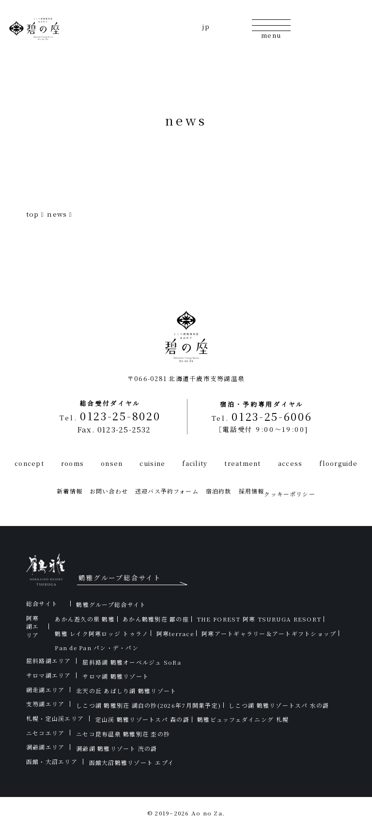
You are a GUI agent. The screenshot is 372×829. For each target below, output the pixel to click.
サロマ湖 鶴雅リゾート (115, 676)
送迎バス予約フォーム (167, 491)
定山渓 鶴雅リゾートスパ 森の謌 (142, 719)
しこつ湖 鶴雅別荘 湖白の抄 (148, 705)
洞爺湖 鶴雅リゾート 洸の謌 (116, 748)
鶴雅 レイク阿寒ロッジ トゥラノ (101, 633)
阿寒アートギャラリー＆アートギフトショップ (269, 633)
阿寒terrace (175, 633)
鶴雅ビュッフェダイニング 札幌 (243, 719)
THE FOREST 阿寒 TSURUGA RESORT (259, 619)
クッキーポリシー (289, 494)
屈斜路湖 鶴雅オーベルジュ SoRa (131, 662)
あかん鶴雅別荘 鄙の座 (156, 619)
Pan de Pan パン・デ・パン (97, 647)
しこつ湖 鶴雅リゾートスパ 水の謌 (279, 705)
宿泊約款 (219, 491)
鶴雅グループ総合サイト (111, 604)
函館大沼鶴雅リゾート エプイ (131, 762)
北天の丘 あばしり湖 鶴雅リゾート (126, 690)
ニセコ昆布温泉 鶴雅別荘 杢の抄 (123, 734)
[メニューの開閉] (271, 28)
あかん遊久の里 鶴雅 (85, 619)
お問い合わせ (109, 491)
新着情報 (69, 491)
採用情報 (251, 491)
